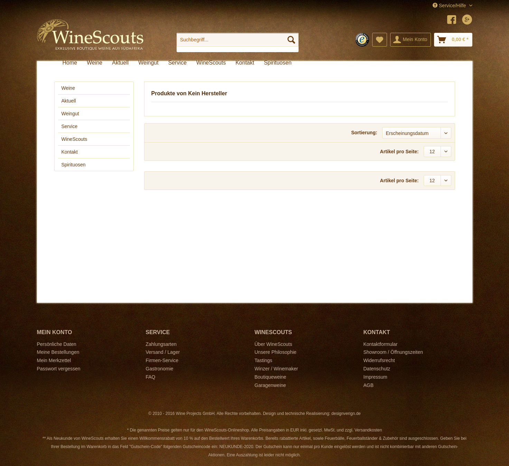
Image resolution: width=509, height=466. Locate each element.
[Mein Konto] (410, 40)
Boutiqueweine (270, 377)
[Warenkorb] (453, 40)
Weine (68, 88)
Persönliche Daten (56, 344)
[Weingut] (148, 63)
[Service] (177, 63)
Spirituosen (74, 164)
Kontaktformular (381, 344)
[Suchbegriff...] (238, 40)
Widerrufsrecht (379, 360)
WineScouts (74, 139)
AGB (369, 385)
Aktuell (69, 101)
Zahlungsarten (161, 344)
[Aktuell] (120, 63)
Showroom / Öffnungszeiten (393, 352)
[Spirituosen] (277, 63)
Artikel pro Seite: (399, 151)
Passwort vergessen (59, 368)
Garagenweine (270, 385)
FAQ (150, 377)
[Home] (70, 63)
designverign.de (346, 413)
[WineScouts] (210, 63)
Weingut (70, 113)
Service (70, 126)
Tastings (263, 360)
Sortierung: (364, 132)
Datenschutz (377, 368)
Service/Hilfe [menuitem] (450, 5)
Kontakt (70, 152)
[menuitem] (238, 42)
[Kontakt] (244, 63)
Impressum (375, 377)
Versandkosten (368, 430)
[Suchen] (291, 40)
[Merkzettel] (379, 40)
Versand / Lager (163, 352)
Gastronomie (159, 368)
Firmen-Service (162, 360)
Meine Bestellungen (58, 352)
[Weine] (94, 63)
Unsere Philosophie (275, 352)
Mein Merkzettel (54, 360)
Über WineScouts (273, 344)
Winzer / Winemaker (276, 368)
